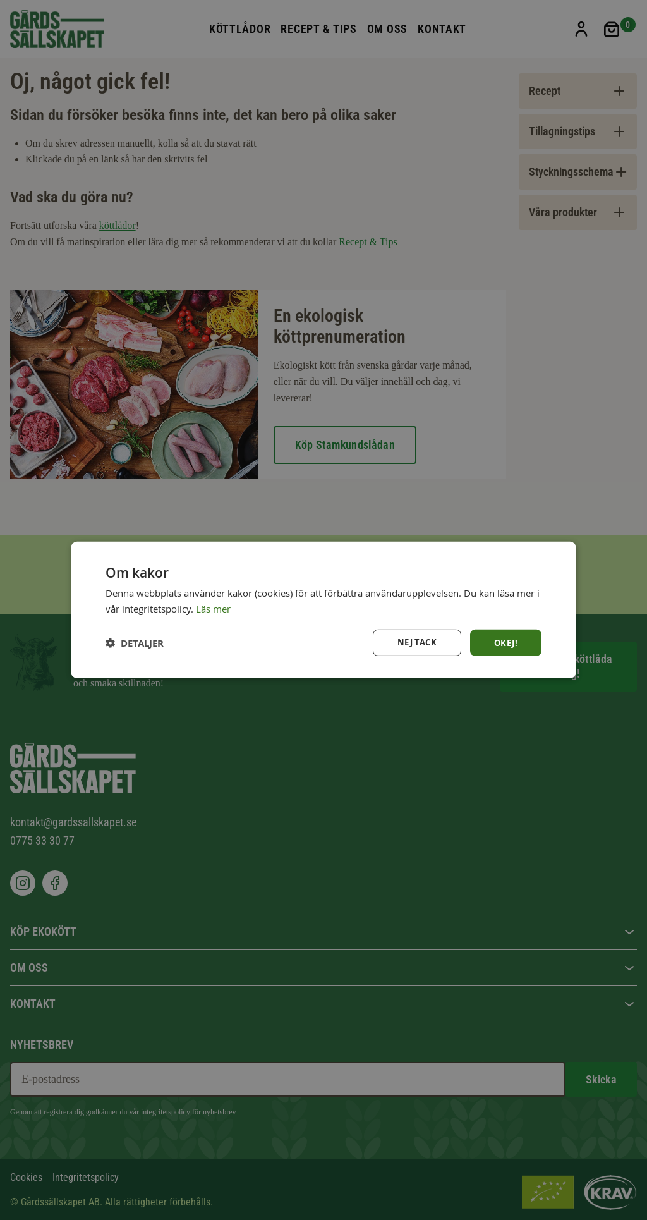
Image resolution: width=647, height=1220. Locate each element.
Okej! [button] (504, 643)
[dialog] (323, 610)
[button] (135, 643)
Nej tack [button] (413, 643)
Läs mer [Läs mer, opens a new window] (213, 608)
